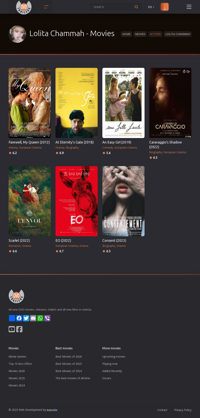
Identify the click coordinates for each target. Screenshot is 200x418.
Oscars (106, 378)
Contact (162, 410)
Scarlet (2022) (19, 240)
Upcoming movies (113, 356)
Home (126, 34)
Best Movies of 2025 (68, 364)
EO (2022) (63, 240)
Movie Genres (17, 356)
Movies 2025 (17, 378)
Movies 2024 (17, 385)
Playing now (110, 364)
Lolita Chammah (177, 34)
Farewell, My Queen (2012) (29, 142)
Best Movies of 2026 (68, 356)
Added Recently (112, 371)
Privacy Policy (182, 410)
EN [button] (151, 7)
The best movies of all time (72, 378)
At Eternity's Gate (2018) (74, 142)
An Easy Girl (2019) (116, 142)
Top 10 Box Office (20, 364)
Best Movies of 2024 (68, 371)
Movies (140, 34)
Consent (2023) (114, 240)
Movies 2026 (17, 371)
